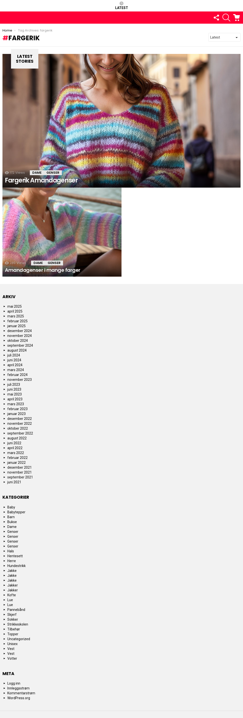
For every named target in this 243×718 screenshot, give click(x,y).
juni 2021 (14, 482)
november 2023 (19, 380)
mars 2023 (15, 404)
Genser (52, 172)
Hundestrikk (16, 566)
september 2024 (20, 345)
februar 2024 (17, 375)
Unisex (12, 644)
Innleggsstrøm (18, 688)
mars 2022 (15, 453)
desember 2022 (19, 419)
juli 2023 (13, 384)
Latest (121, 5)
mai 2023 (14, 394)
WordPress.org (18, 698)
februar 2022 (17, 458)
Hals (10, 551)
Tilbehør (13, 629)
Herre (11, 561)
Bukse (12, 522)
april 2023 (14, 399)
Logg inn (13, 683)
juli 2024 (13, 355)
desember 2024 (19, 331)
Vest (10, 649)
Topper (12, 634)
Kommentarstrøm (21, 693)
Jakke (12, 571)
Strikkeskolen (17, 624)
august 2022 (17, 438)
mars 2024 (15, 370)
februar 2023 (17, 409)
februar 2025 (17, 321)
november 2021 (19, 472)
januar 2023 (16, 414)
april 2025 (14, 311)
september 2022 (20, 433)
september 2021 (20, 477)
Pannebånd (16, 610)
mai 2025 (14, 306)
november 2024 (19, 336)
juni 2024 (14, 360)
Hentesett (15, 556)
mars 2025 (15, 316)
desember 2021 (19, 467)
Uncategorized (18, 639)
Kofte (11, 595)
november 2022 (19, 423)
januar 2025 (16, 326)
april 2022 (14, 448)
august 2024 (17, 350)
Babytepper (16, 512)
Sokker (12, 619)
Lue (10, 600)
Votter (12, 658)
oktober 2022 (17, 428)
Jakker (12, 585)
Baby (11, 507)
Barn (11, 517)
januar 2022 (16, 463)
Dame (37, 172)
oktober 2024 (17, 341)
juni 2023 (14, 389)
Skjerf (12, 615)
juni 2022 (14, 443)
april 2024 (14, 365)
